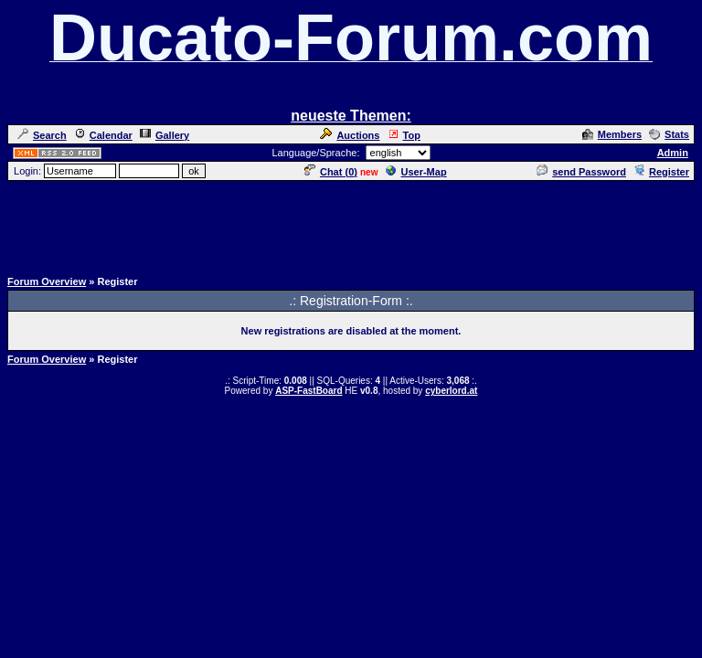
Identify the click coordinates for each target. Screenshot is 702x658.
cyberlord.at (451, 391)
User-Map (416, 171)
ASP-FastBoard (308, 391)
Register (661, 171)
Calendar (103, 135)
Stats (669, 134)
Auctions (349, 135)
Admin (672, 152)
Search (42, 135)
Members (612, 134)
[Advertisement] (351, 224)
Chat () (330, 171)
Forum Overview (46, 281)
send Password (581, 171)
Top (404, 135)
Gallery (164, 135)
